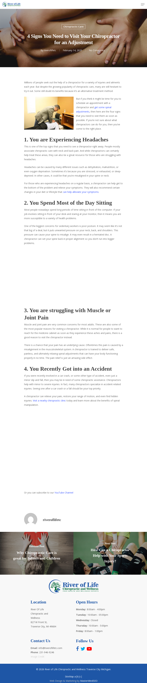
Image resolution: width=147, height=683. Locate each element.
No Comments (97, 50)
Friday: (80, 631)
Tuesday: (81, 614)
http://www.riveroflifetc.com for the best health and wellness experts (73, 450)
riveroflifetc (50, 50)
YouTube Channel (63, 492)
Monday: (81, 609)
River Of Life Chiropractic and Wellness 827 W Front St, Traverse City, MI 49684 (43, 618)
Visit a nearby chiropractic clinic (49, 400)
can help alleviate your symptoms (81, 191)
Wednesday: (83, 620)
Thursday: (82, 625)
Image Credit (37, 656)
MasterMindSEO (89, 680)
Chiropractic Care (73, 26)
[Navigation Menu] (143, 4)
